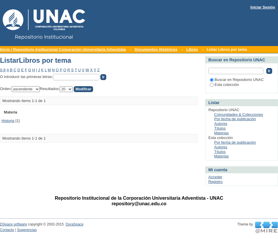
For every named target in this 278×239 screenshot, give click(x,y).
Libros (192, 49)
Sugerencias (27, 230)
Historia (7, 120)
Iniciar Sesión (262, 7)
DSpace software (13, 224)
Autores (220, 123)
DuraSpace (74, 224)
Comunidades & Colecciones (238, 114)
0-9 (3, 70)
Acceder (215, 177)
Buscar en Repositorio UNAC (237, 79)
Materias (221, 133)
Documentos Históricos (156, 49)
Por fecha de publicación (235, 119)
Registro (215, 181)
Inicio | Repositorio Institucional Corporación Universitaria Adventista (63, 49)
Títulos (220, 128)
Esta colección (224, 84)
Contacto (7, 230)
